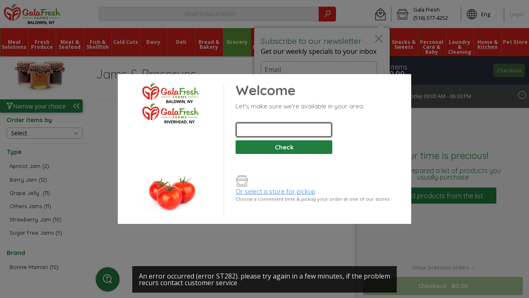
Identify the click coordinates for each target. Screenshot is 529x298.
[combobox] (284, 129)
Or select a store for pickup (275, 191)
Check (284, 147)
